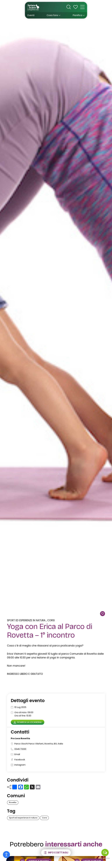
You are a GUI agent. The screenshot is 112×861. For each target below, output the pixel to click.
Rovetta (12, 802)
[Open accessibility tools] (6, 854)
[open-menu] (82, 7)
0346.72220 (20, 749)
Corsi (51, 620)
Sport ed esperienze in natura (26, 620)
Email (17, 754)
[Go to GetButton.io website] (105, 858)
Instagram (20, 764)
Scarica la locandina (28, 722)
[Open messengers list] (105, 852)
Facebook (19, 759)
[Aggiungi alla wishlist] (102, 613)
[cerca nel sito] (68, 7)
